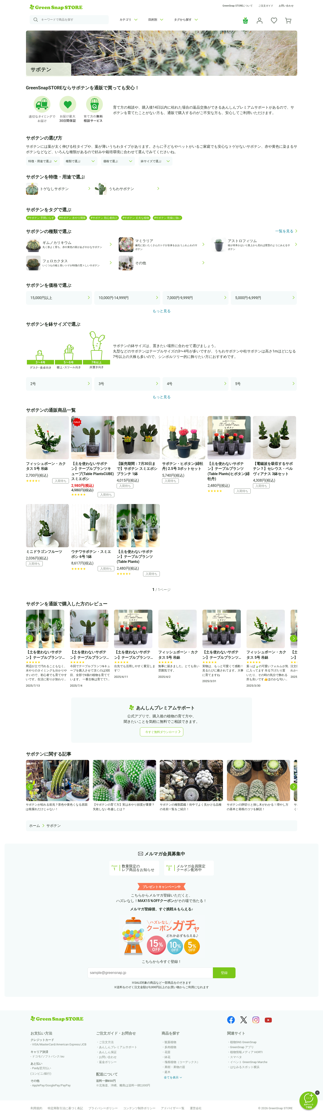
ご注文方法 (106, 1042)
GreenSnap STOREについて (238, 5)
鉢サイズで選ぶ (151, 161)
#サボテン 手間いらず (40, 217)
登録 (224, 973)
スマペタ (236, 1057)
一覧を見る (284, 231)
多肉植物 (170, 1047)
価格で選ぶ (110, 161)
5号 (238, 384)
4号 (170, 384)
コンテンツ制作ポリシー (139, 1108)
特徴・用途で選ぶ (40, 161)
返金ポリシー (108, 1062)
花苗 (167, 1052)
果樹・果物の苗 (175, 1067)
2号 (33, 384)
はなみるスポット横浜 (244, 1067)
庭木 (167, 1072)
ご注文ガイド (265, 5)
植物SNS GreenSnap (243, 1042)
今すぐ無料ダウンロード (161, 732)
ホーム (34, 825)
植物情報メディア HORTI (246, 1052)
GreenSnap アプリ (242, 1047)
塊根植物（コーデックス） (182, 1062)
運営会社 (196, 1108)
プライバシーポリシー (103, 1108)
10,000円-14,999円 (114, 298)
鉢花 (167, 1057)
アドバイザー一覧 (172, 1108)
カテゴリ (128, 19)
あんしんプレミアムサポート (118, 1047)
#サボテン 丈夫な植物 (136, 217)
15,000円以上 (41, 298)
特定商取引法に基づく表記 (65, 1108)
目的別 (155, 19)
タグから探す (186, 19)
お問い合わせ (286, 5)
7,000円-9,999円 (180, 298)
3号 (101, 384)
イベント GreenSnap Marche (248, 1062)
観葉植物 (170, 1042)
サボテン (53, 825)
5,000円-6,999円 (248, 298)
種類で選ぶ (73, 161)
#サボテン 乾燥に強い (167, 217)
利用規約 (36, 1108)
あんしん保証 (108, 1052)
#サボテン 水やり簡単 (72, 217)
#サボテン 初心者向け (104, 217)
